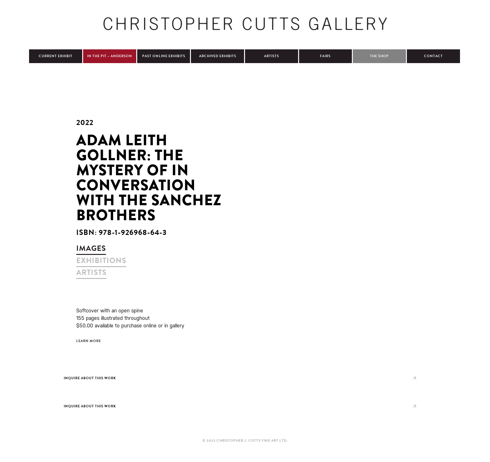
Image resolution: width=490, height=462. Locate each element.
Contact (433, 56)
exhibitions (101, 260)
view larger (245, 377)
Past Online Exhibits (163, 56)
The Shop (379, 56)
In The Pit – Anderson (109, 56)
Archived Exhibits (217, 56)
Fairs (325, 56)
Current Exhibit (55, 56)
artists (91, 272)
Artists (271, 56)
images (91, 248)
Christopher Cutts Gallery (245, 23)
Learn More (88, 341)
